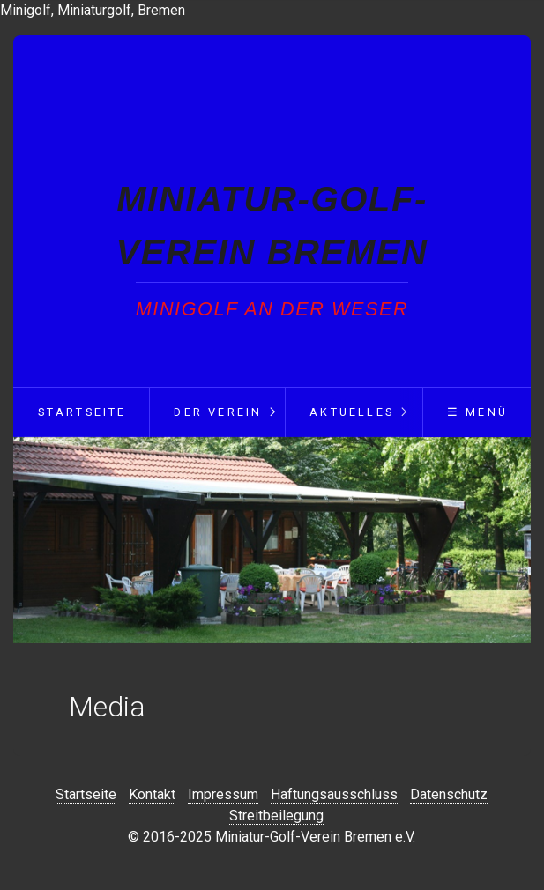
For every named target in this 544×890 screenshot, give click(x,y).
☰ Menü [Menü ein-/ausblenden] (477, 412)
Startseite (82, 412)
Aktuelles (351, 412)
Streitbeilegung (276, 815)
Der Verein (218, 412)
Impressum (223, 794)
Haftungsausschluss (334, 794)
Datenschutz (449, 794)
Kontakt (152, 794)
